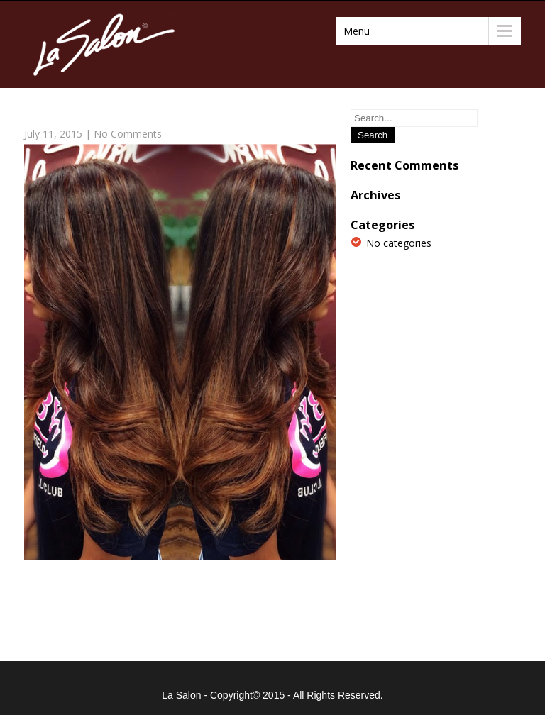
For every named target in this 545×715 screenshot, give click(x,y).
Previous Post (62, 612)
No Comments (128, 133)
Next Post (306, 612)
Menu (356, 31)
